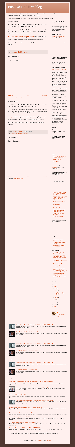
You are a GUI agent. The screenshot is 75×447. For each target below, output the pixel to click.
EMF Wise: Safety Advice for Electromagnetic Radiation (59, 157)
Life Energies (56, 161)
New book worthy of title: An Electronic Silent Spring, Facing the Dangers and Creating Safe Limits (30, 432)
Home (28, 95)
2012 (55, 302)
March (56, 297)
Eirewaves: (54, 167)
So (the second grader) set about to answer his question (21, 36)
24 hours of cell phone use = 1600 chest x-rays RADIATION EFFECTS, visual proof (27, 427)
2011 (55, 304)
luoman (39, 440)
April (56, 290)
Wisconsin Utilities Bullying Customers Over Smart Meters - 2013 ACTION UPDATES (34, 324)
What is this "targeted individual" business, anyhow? (27, 331)
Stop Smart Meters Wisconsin (58, 36)
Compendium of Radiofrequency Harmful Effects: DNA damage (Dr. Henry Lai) (33, 387)
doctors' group (60, 60)
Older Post (44, 95)
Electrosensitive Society (58, 239)
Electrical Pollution (57, 159)
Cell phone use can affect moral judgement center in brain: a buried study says (26, 407)
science (24, 52)
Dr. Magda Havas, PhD (58, 216)
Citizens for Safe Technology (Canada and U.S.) (59, 246)
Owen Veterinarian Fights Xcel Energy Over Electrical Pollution (23, 417)
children (13, 52)
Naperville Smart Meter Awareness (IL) (58, 264)
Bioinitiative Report (57, 206)
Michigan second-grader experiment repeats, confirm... (59, 293)
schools (20, 52)
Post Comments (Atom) (19, 98)
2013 (55, 299)
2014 (55, 286)
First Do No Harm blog (25, 7)
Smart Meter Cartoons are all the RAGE (17, 394)
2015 (55, 284)
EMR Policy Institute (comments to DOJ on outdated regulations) (59, 242)
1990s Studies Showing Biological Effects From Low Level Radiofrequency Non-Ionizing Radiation (59, 209)
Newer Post (10, 95)
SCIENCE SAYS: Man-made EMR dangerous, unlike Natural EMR (23, 422)
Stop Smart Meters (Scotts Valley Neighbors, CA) (58, 274)
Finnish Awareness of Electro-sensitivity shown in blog (21, 412)
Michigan (17, 52)
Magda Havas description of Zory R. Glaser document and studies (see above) (59, 203)
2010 (55, 306)
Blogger (49, 440)
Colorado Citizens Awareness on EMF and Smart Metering (60, 261)
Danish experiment (15, 38)
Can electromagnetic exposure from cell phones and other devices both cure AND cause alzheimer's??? (31, 381)
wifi (26, 52)
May (56, 288)
